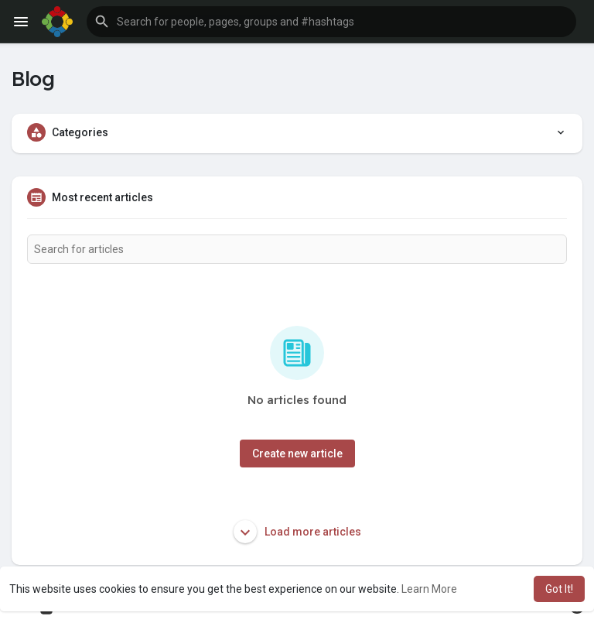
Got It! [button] (559, 589)
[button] (331, 21)
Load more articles (297, 531)
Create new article (297, 453)
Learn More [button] (429, 589)
